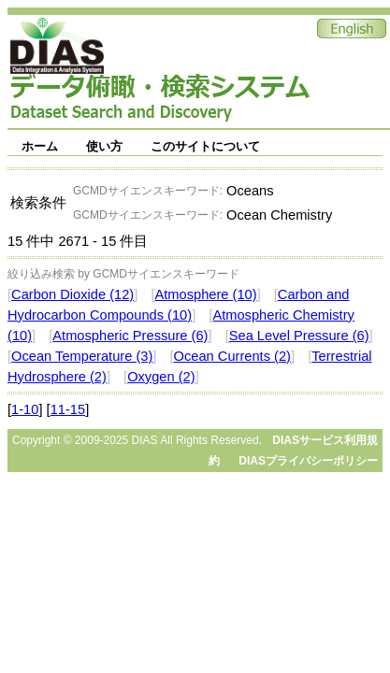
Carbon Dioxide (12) (72, 294)
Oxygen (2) (161, 376)
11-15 (68, 409)
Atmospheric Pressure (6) (130, 335)
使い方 (104, 146)
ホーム (40, 146)
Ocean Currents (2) (232, 356)
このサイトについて (205, 146)
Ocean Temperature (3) (81, 356)
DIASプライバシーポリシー (308, 460)
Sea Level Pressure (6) (299, 335)
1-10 (24, 409)
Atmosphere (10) (205, 294)
